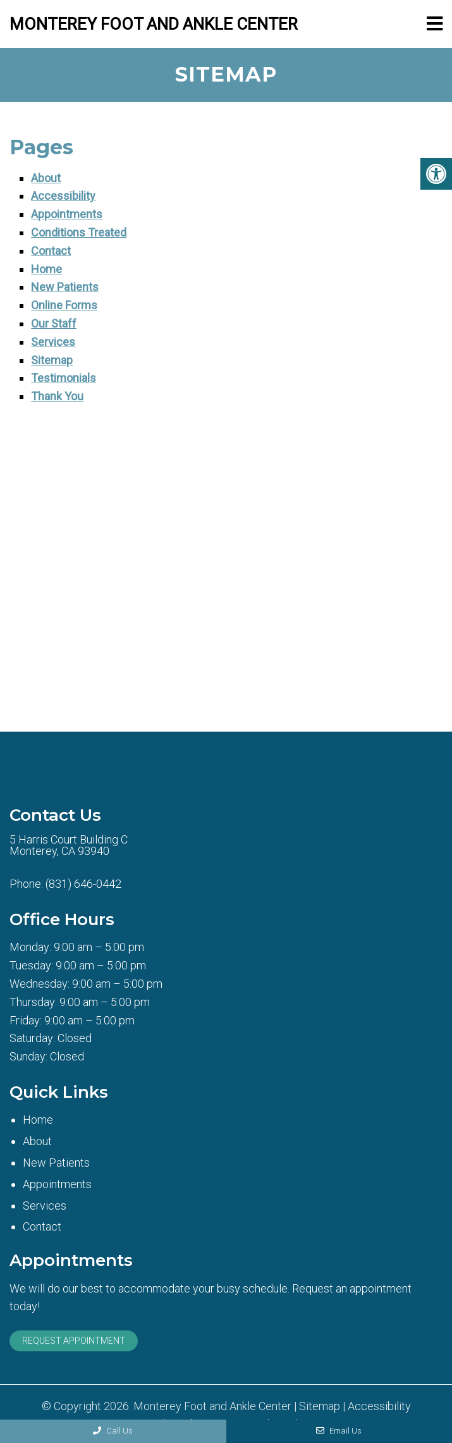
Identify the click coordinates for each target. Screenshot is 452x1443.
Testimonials (63, 377)
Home (46, 269)
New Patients (65, 286)
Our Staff (53, 323)
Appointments (66, 214)
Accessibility (63, 195)
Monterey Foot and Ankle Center (153, 24)
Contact (51, 250)
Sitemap (52, 360)
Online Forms (64, 305)
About (46, 178)
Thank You (57, 396)
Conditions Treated (78, 232)
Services (53, 341)
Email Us (339, 1430)
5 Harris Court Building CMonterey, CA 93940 (68, 845)
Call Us (113, 1430)
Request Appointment (73, 1341)
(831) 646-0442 (83, 884)
